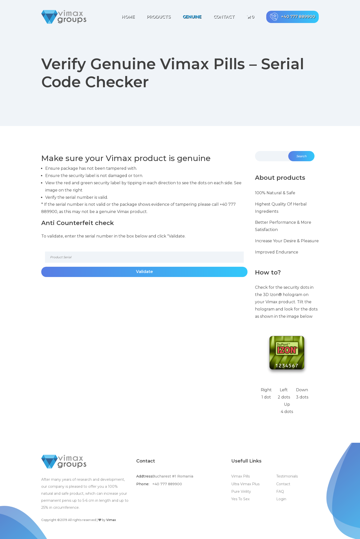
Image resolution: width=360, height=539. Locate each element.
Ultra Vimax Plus (245, 484)
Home (128, 16)
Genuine (192, 16)
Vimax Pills (240, 476)
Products (159, 16)
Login (281, 499)
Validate (144, 271)
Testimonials (287, 476)
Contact (224, 16)
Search (301, 156)
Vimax (111, 520)
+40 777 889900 (292, 17)
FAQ (280, 491)
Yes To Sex (240, 499)
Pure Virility (241, 491)
